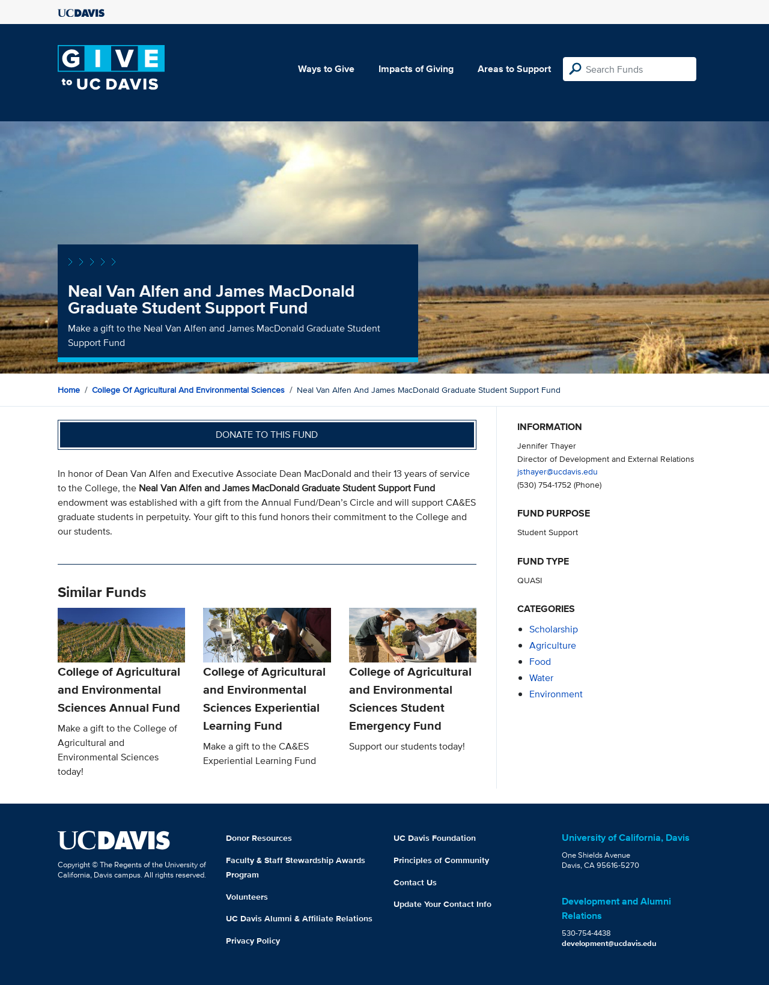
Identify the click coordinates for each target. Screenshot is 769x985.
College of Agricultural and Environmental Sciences (188, 390)
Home (69, 390)
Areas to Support (514, 69)
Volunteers (247, 897)
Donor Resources (259, 838)
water (541, 678)
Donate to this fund (267, 434)
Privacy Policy (253, 941)
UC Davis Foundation (435, 838)
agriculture (552, 645)
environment (556, 694)
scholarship (553, 629)
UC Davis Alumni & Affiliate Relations (299, 918)
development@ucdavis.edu (609, 943)
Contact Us (415, 882)
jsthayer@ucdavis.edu (557, 471)
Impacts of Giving (416, 69)
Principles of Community (441, 860)
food (540, 661)
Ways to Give (326, 69)
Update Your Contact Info (442, 904)
